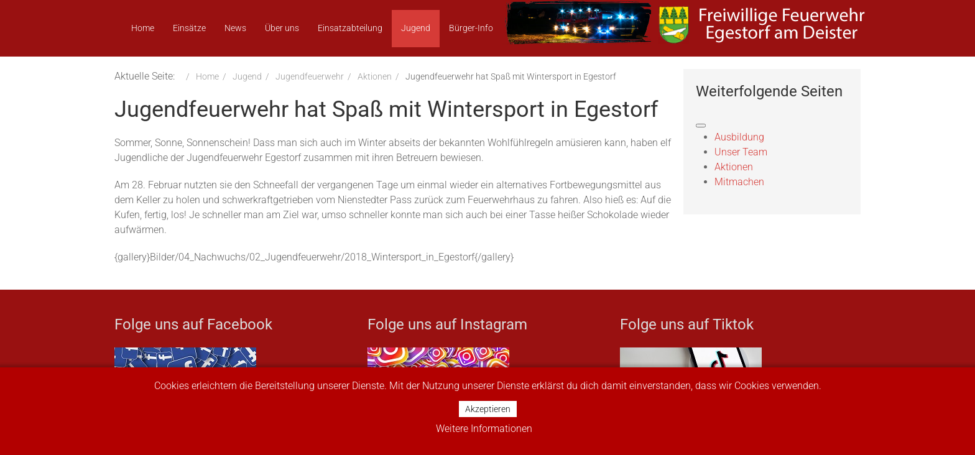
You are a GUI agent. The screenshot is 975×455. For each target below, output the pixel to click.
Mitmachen (739, 182)
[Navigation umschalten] (701, 125)
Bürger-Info (471, 28)
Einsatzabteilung (350, 28)
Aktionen (733, 167)
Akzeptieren (488, 409)
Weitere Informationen (484, 428)
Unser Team (740, 152)
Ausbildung (739, 137)
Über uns (282, 28)
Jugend (415, 28)
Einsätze (189, 28)
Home (142, 28)
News (235, 28)
